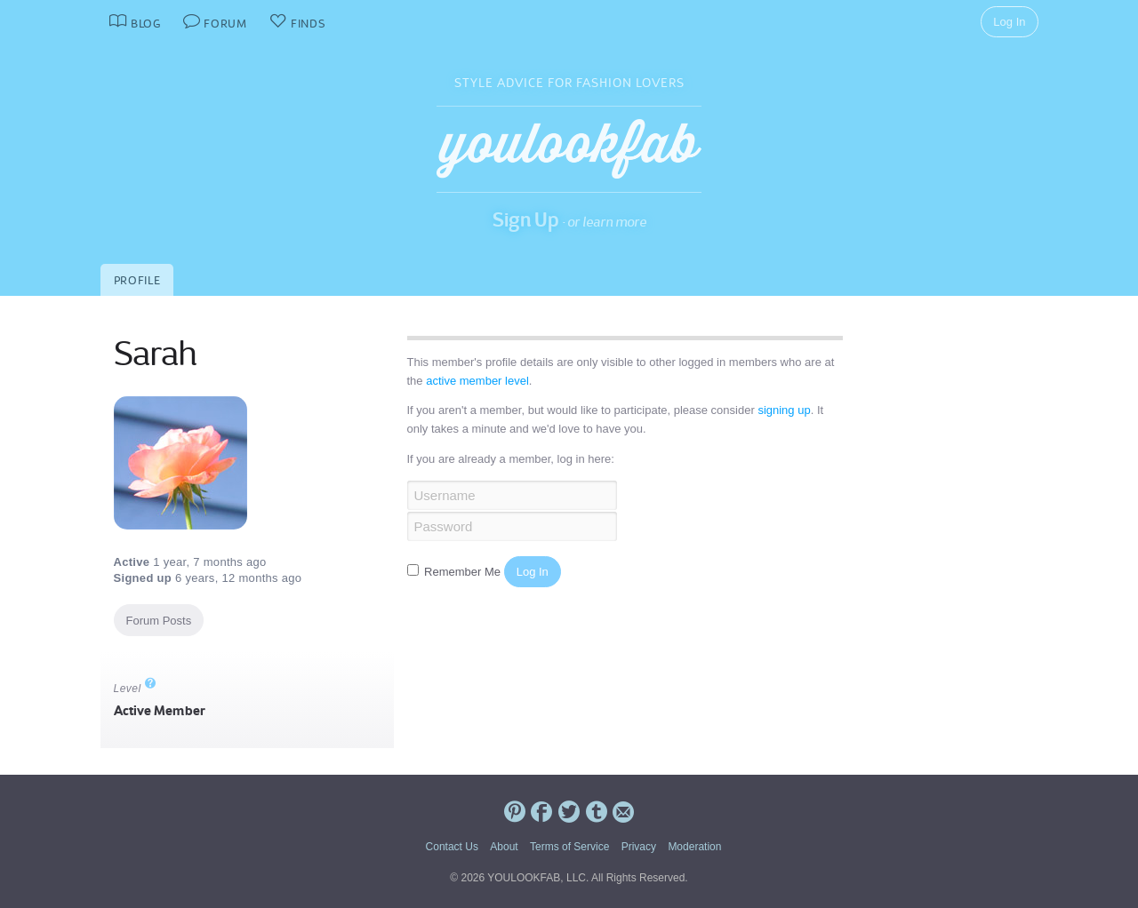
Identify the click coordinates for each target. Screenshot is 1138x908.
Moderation (694, 846)
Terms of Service (569, 846)
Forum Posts (159, 620)
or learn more (606, 221)
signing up (783, 410)
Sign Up (526, 219)
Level (135, 688)
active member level (477, 380)
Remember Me (455, 571)
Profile (137, 280)
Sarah (155, 353)
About (503, 846)
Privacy (638, 846)
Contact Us (452, 846)
